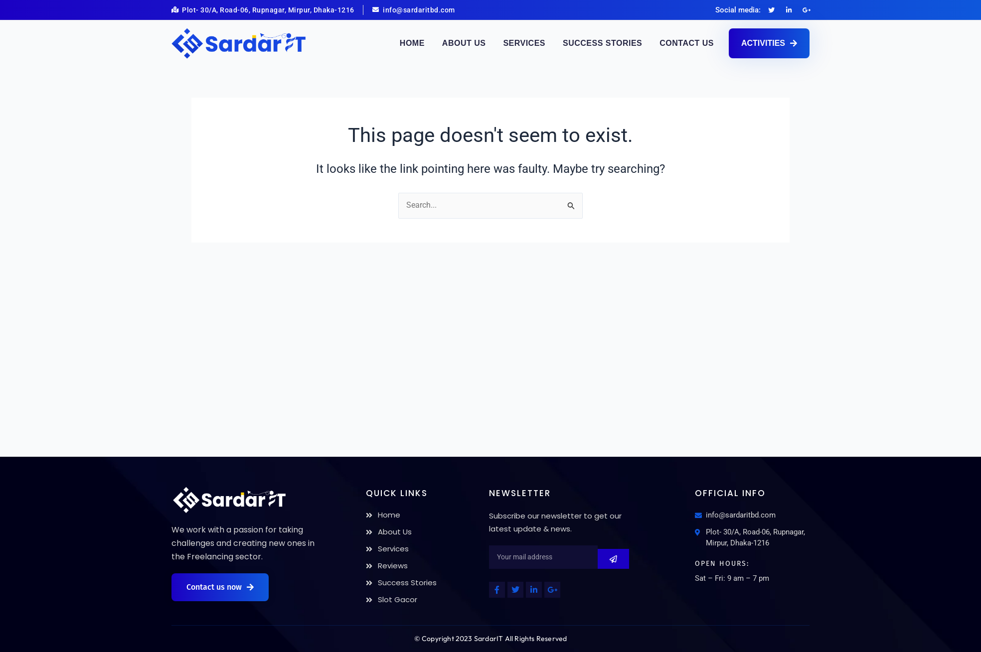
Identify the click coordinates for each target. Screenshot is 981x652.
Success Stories (602, 43)
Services (524, 43)
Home (412, 43)
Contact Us (686, 43)
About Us (464, 43)
